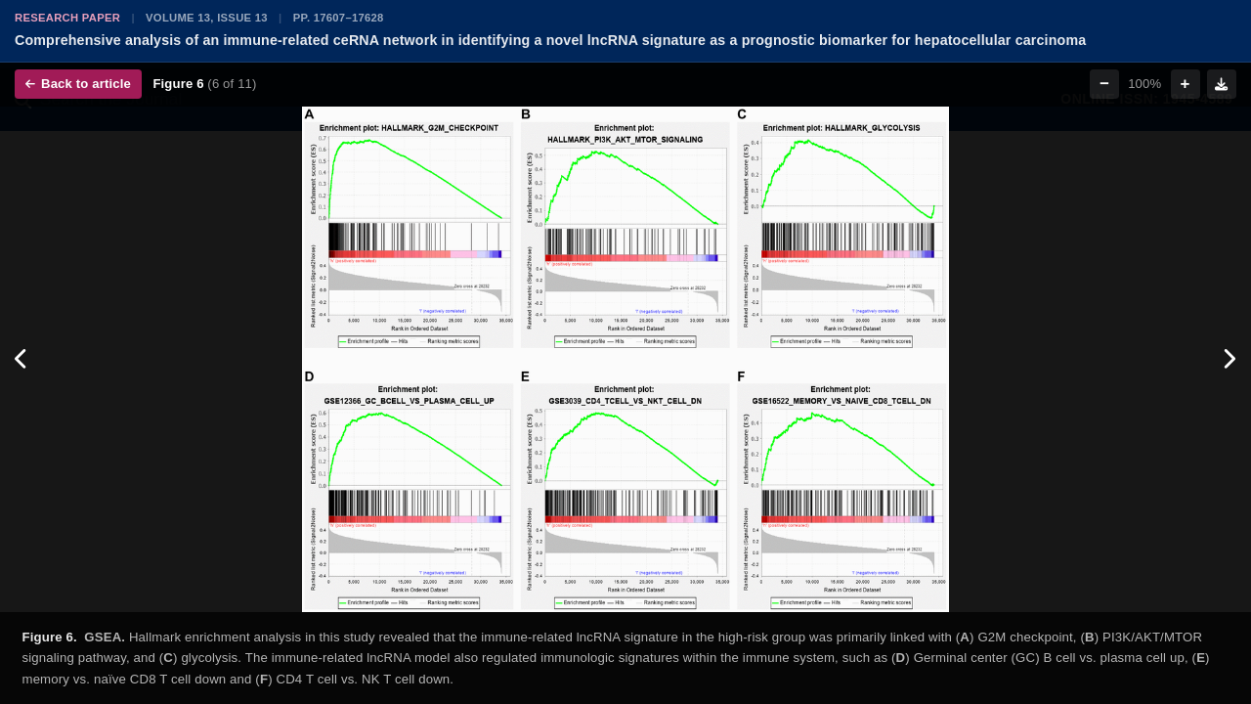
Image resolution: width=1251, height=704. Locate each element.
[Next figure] (1229, 359)
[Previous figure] (22, 359)
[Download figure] (1221, 84)
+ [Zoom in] (1185, 83)
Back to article (78, 83)
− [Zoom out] (1104, 83)
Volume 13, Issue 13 (207, 17)
